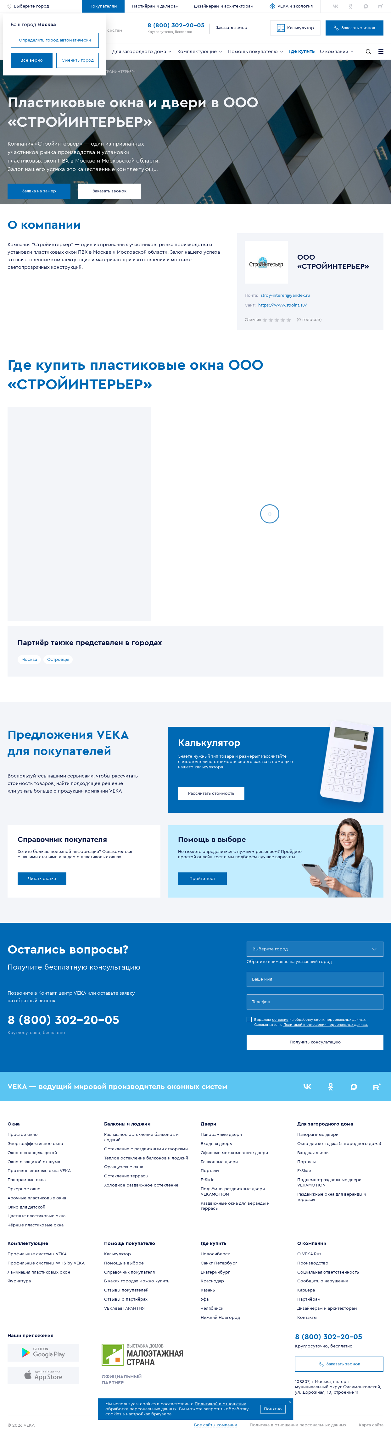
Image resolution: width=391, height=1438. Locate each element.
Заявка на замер (39, 191)
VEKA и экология (295, 6)
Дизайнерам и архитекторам (224, 6)
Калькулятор (295, 28)
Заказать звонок (354, 27)
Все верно (31, 60)
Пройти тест (202, 879)
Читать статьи (42, 879)
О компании (337, 51)
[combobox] (253, 949)
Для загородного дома (142, 51)
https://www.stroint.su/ (282, 305)
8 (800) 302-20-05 (176, 25)
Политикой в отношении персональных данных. (325, 1024)
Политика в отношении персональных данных (298, 1425)
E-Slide (208, 1180)
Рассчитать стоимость (211, 793)
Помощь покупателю (256, 51)
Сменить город (78, 60)
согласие (280, 1019)
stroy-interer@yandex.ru (285, 295)
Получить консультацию (315, 1042)
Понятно (273, 1409)
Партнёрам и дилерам (155, 6)
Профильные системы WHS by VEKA (46, 1263)
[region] (79, 514)
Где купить (302, 51)
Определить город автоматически (55, 40)
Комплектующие (200, 51)
